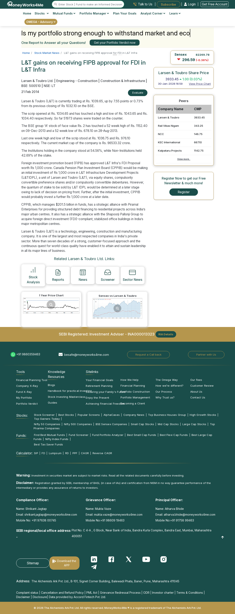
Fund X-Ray (24, 391)
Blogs (51, 385)
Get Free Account (214, 4)
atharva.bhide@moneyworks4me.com (189, 514)
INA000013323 (141, 334)
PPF (74, 453)
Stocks (42, 13)
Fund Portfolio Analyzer (107, 435)
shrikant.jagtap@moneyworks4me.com (50, 514)
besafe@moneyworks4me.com (86, 354)
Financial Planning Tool (31, 380)
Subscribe (168, 4)
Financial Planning (133, 385)
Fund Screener (79, 435)
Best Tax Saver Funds (48, 444)
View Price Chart (200, 83)
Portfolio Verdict (27, 403)
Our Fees (196, 379)
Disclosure (40, 597)
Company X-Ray (27, 385)
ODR (146, 592)
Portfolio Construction (135, 391)
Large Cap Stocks (194, 424)
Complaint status (27, 592)
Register (184, 192)
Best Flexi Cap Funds (174, 435)
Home (27, 13)
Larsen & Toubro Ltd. (37, 81)
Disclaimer (23, 597)
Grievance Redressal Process (120, 592)
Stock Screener (44, 414)
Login (190, 4)
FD (43, 453)
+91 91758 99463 (182, 520)
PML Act (91, 592)
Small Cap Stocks (142, 424)
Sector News (132, 275)
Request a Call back (148, 354)
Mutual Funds (64, 13)
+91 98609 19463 (112, 520)
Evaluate (137, 92)
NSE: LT (49, 86)
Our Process (163, 391)
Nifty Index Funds (57, 439)
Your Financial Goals (99, 380)
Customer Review (202, 385)
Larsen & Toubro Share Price (183, 72)
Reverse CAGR (102, 453)
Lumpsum (55, 453)
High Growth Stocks (203, 414)
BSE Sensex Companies (111, 424)
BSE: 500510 (31, 86)
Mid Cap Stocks (168, 424)
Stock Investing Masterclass (66, 396)
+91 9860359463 (28, 354)
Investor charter (163, 592)
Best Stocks (66, 414)
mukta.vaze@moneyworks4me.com (118, 514)
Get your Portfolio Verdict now (114, 42)
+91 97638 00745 (43, 520)
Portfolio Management (135, 397)
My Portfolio (24, 397)
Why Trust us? (165, 397)
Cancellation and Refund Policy (62, 592)
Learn (175, 13)
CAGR (85, 453)
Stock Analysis (33, 275)
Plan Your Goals (124, 13)
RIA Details (165, 334)
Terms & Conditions (189, 592)
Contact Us (197, 397)
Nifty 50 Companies (47, 424)
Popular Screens (89, 414)
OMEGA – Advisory (40, 22)
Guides (52, 402)
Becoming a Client (133, 403)
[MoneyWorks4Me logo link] (25, 4)
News (83, 275)
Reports (58, 275)
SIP (36, 453)
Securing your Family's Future (105, 391)
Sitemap (33, 563)
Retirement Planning (99, 385)
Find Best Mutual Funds (49, 435)
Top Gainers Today (47, 418)
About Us (196, 391)
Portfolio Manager (94, 13)
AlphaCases (112, 414)
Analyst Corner (153, 13)
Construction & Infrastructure (122, 81)
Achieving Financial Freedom (105, 403)
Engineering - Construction (77, 81)
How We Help (129, 379)
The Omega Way (166, 379)
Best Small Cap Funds (141, 435)
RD (67, 453)
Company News (134, 414)
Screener (108, 275)
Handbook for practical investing (70, 390)
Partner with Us (206, 354)
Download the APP (66, 563)
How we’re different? (169, 385)
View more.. (183, 159)
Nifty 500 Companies (78, 424)
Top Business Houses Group (167, 414)
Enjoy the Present (97, 397)
